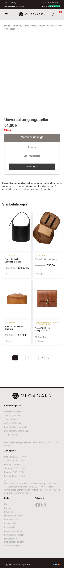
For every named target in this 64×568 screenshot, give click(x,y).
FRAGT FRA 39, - (10, 2)
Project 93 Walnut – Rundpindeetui (43, 329)
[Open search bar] (53, 14)
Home (7, 26)
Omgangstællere (45, 26)
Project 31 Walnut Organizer (47, 259)
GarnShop (16, 26)
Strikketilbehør (29, 26)
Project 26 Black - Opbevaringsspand (13, 260)
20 (41, 357)
